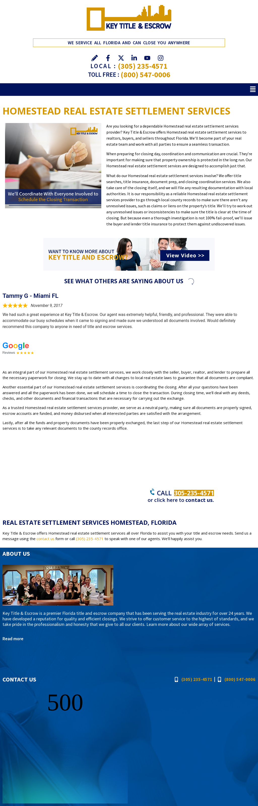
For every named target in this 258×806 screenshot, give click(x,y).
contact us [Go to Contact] (45, 538)
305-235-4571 (194, 493)
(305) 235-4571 (143, 66)
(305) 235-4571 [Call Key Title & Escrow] (90, 538)
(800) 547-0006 (145, 74)
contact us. (199, 500)
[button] (253, 89)
